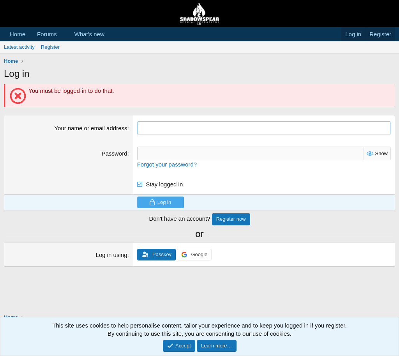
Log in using (111, 255)
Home (17, 34)
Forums (47, 34)
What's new (89, 34)
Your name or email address (90, 128)
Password (114, 153)
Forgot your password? (167, 164)
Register (50, 47)
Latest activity (19, 47)
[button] (63, 34)
